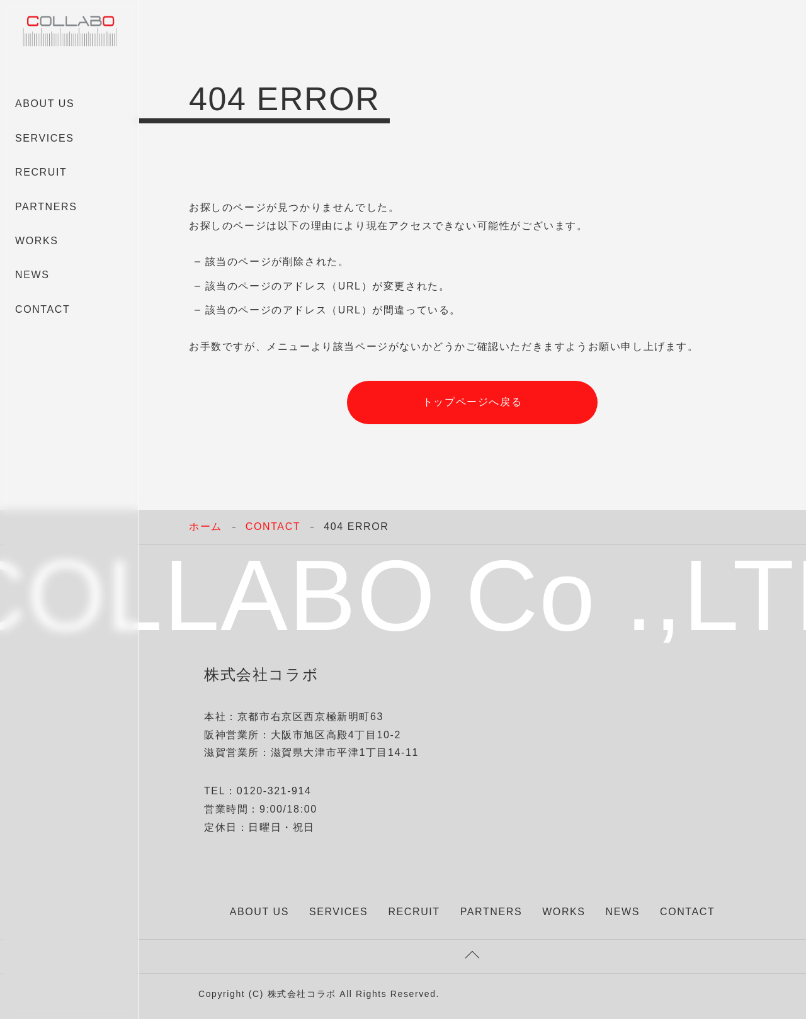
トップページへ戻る (472, 402)
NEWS (32, 274)
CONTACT (42, 309)
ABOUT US (44, 103)
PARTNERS (46, 206)
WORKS (36, 240)
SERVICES (44, 138)
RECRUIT (41, 172)
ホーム (205, 526)
